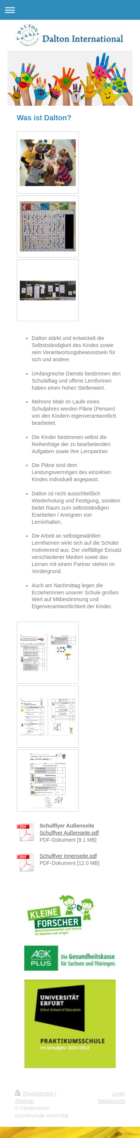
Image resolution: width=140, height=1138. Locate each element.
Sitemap (24, 1101)
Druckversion (35, 1094)
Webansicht (111, 1101)
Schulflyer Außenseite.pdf (69, 833)
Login (118, 1094)
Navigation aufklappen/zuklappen (70, 10)
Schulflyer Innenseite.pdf (68, 856)
